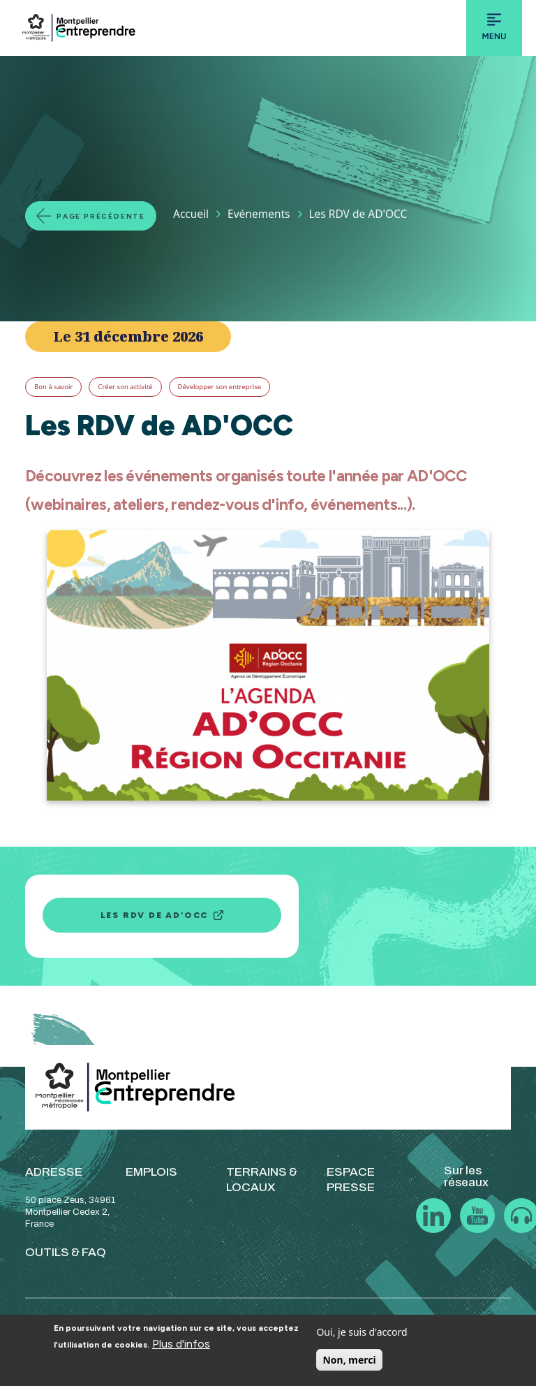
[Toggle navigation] (494, 28)
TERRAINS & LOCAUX (261, 1179)
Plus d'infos (181, 1343)
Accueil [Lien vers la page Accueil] (191, 213)
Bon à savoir (53, 386)
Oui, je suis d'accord (361, 1331)
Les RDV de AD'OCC (154, 915)
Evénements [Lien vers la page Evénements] (259, 213)
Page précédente (101, 216)
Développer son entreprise (220, 386)
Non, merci (348, 1359)
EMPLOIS (151, 1172)
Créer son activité (125, 386)
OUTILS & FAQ (65, 1252)
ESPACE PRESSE (351, 1179)
